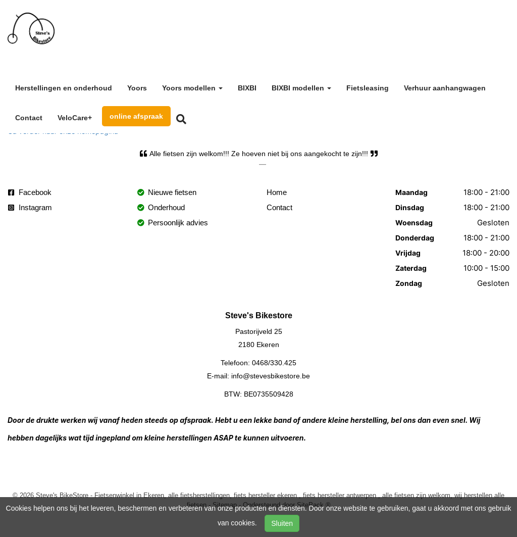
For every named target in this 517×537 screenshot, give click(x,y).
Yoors (137, 88)
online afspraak (136, 116)
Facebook (29, 192)
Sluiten (282, 523)
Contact (28, 118)
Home (277, 192)
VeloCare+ (75, 118)
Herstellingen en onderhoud (63, 88)
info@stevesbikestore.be (270, 376)
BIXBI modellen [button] (301, 88)
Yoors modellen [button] (192, 88)
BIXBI (247, 88)
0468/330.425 (274, 363)
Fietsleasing (367, 88)
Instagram (30, 207)
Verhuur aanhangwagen (445, 88)
